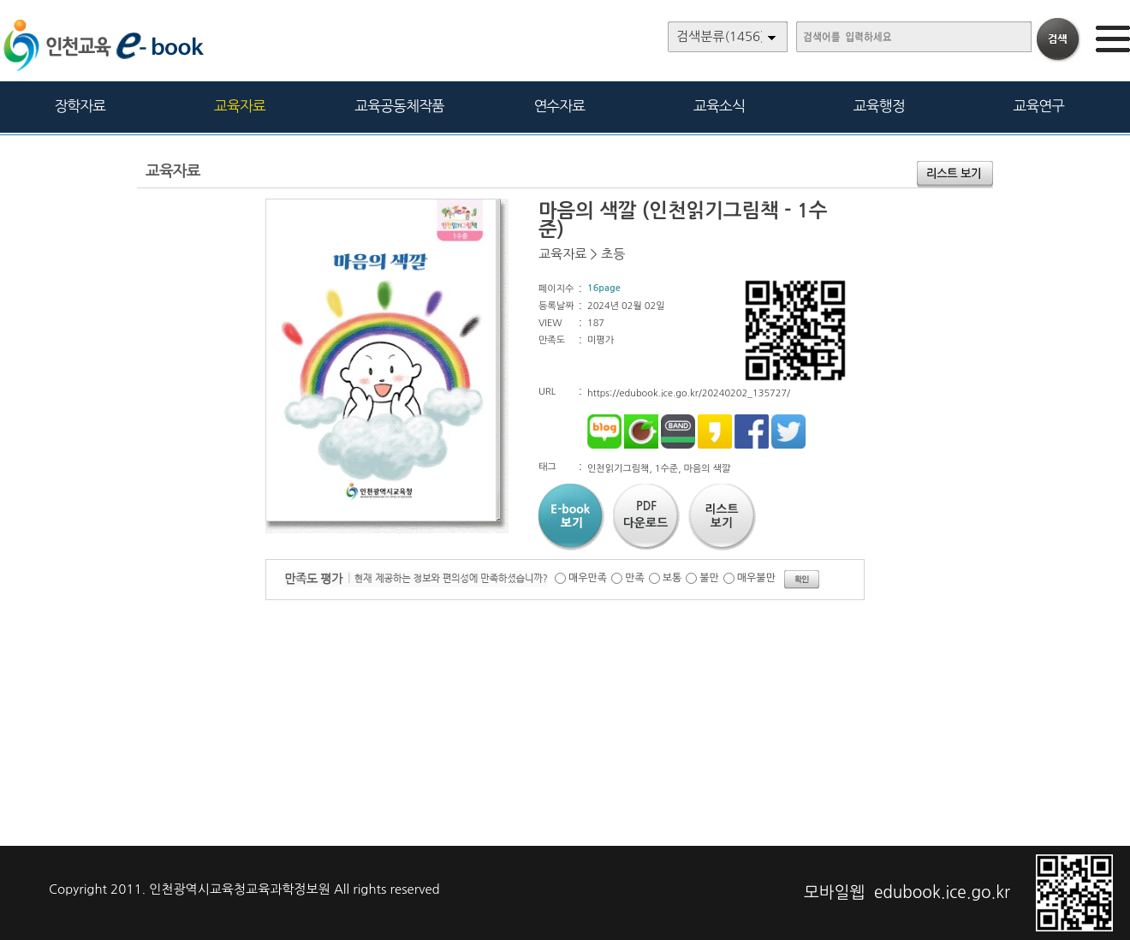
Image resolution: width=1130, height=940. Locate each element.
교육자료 (239, 105)
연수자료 (559, 105)
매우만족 (587, 578)
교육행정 (879, 105)
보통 (672, 578)
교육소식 (719, 105)
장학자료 (79, 105)
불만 (709, 578)
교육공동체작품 (399, 105)
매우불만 (756, 578)
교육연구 (1038, 105)
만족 (635, 578)
